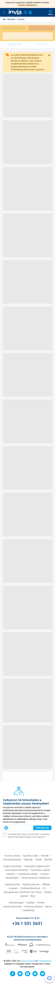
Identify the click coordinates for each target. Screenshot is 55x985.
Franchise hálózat (33, 906)
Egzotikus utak (31, 855)
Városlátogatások (12, 859)
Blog (32, 896)
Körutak (45, 855)
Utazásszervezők (12, 906)
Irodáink (30, 902)
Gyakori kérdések (13, 866)
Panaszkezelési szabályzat (35, 877)
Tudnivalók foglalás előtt (37, 866)
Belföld (48, 859)
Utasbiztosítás (13, 884)
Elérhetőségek (16, 902)
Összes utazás (12, 855)
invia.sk (31, 961)
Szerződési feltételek (16, 870)
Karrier (48, 906)
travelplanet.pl (44, 961)
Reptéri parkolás (31, 884)
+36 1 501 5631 (27, 923)
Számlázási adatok (28, 874)
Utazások (11, 19)
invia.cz (24, 961)
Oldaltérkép (29, 910)
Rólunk (41, 902)
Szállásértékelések (30, 888)
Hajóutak (28, 859)
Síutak (38, 859)
